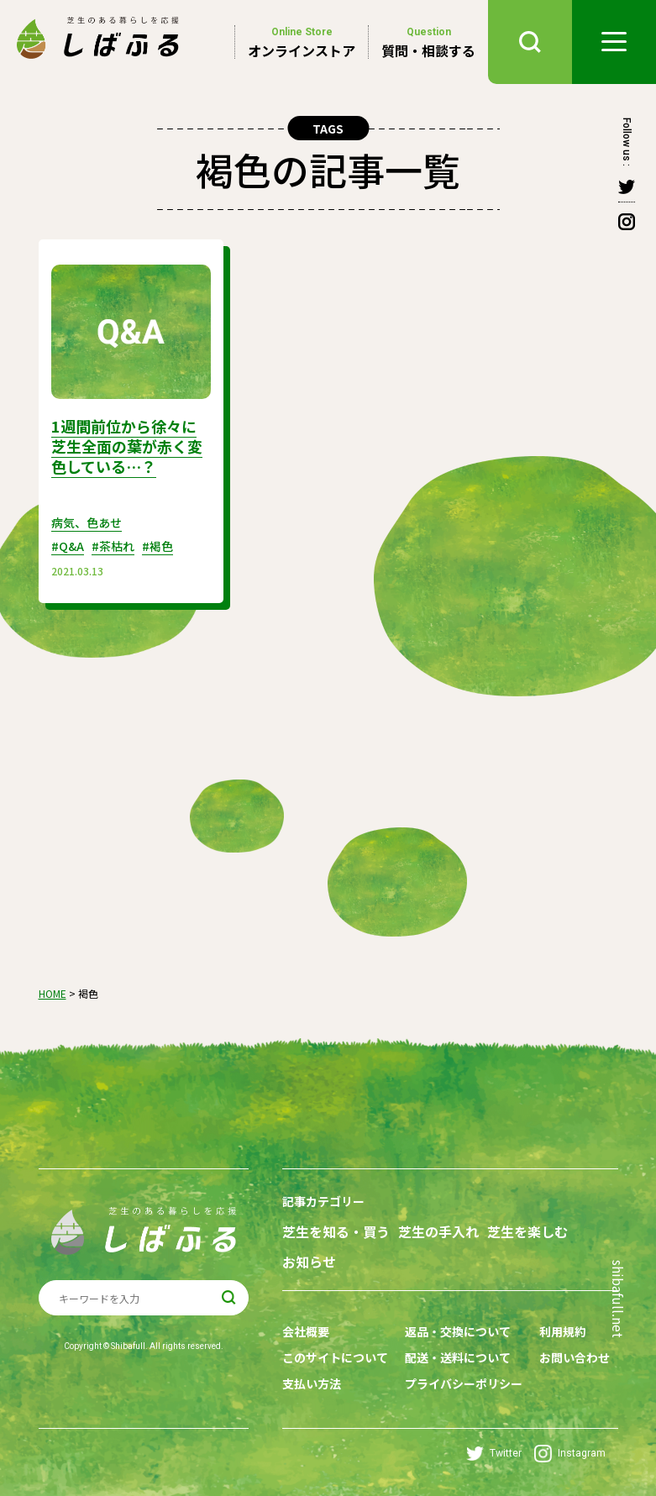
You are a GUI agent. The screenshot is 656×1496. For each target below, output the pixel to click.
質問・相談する (428, 42)
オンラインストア (301, 42)
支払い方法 (311, 1383)
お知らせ (309, 1262)
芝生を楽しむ (527, 1232)
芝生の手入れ (438, 1232)
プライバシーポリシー (463, 1383)
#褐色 (157, 546)
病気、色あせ (86, 522)
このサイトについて (335, 1357)
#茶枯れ (113, 546)
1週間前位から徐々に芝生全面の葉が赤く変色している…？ (126, 446)
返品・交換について (458, 1331)
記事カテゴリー (323, 1201)
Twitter (494, 1453)
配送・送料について (458, 1357)
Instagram (570, 1453)
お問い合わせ (574, 1357)
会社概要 (305, 1331)
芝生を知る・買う (336, 1232)
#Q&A (67, 546)
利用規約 (562, 1331)
